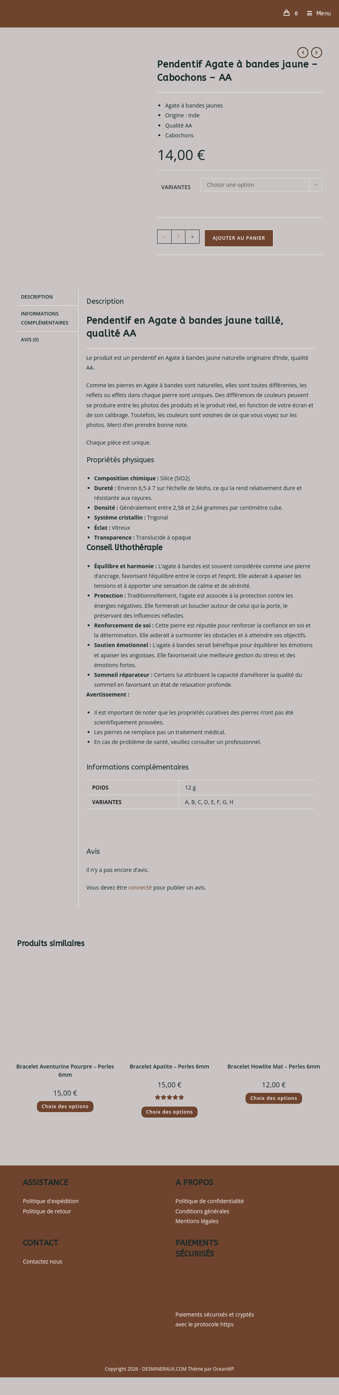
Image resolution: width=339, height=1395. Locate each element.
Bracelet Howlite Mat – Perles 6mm (273, 1066)
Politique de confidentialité (210, 1201)
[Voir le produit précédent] (302, 52)
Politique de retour (47, 1211)
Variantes (176, 187)
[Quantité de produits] (178, 237)
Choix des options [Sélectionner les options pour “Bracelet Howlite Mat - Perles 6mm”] (273, 1098)
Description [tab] (37, 296)
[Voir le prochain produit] (316, 52)
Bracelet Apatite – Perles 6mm (169, 1066)
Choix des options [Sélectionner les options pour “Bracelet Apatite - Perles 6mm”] (169, 1112)
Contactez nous (42, 1261)
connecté (140, 887)
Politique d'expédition (51, 1201)
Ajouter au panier (239, 238)
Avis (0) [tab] (29, 337)
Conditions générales (202, 1211)
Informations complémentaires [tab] (44, 317)
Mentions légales (197, 1221)
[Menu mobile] (316, 13)
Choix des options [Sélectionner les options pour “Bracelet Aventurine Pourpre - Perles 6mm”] (65, 1106)
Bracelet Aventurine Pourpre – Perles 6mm (65, 1070)
